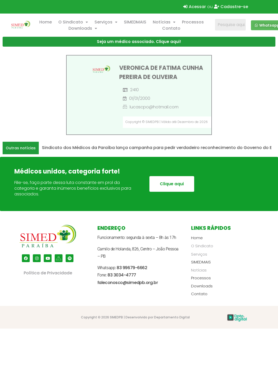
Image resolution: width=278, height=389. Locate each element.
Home (45, 22)
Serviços (105, 22)
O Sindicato (73, 22)
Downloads (82, 28)
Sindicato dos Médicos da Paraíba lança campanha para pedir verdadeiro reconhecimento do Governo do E (157, 148)
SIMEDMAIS (135, 22)
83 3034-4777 (122, 275)
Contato (171, 28)
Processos (193, 22)
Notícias (164, 22)
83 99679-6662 (132, 268)
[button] (73, 22)
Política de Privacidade (48, 273)
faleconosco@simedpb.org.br (127, 283)
